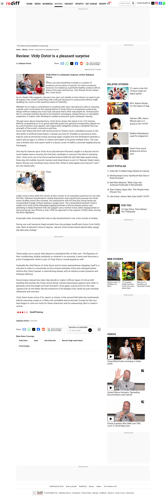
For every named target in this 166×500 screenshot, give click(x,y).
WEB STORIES (115, 259)
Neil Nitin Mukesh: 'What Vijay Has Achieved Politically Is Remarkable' (126, 183)
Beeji (36, 340)
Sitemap (95, 493)
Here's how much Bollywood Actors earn (138, 151)
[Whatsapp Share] (66, 63)
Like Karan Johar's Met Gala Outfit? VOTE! (129, 196)
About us (111, 493)
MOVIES (58, 4)
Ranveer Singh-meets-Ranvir (72, 340)
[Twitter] (153, 3)
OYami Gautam (24, 346)
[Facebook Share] (76, 63)
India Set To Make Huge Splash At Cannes (129, 171)
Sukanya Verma (25, 63)
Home (18, 50)
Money (91, 486)
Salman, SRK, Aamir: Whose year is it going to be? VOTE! (139, 121)
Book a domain (71, 486)
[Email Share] (62, 63)
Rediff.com (54, 493)
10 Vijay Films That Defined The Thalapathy (134, 210)
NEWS (38, 4)
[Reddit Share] (81, 63)
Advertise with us (65, 493)
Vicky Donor (23, 340)
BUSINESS (47, 4)
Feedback (102, 493)
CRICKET (69, 4)
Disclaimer (76, 493)
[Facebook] (160, 3)
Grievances (130, 493)
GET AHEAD (91, 4)
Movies (25, 50)
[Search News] (132, 3)
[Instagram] (156, 3)
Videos (98, 486)
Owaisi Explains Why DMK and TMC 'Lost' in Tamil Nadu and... (124, 424)
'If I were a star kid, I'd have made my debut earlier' (139, 91)
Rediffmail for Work (57, 486)
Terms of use (120, 493)
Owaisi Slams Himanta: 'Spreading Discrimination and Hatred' (123, 393)
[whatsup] (164, 3)
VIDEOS (111, 334)
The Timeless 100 (110, 486)
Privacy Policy (86, 493)
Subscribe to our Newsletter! (78, 327)
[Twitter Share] (71, 63)
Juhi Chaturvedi (50, 340)
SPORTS (79, 4)
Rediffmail (83, 486)
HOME (29, 4)
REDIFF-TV (104, 4)
